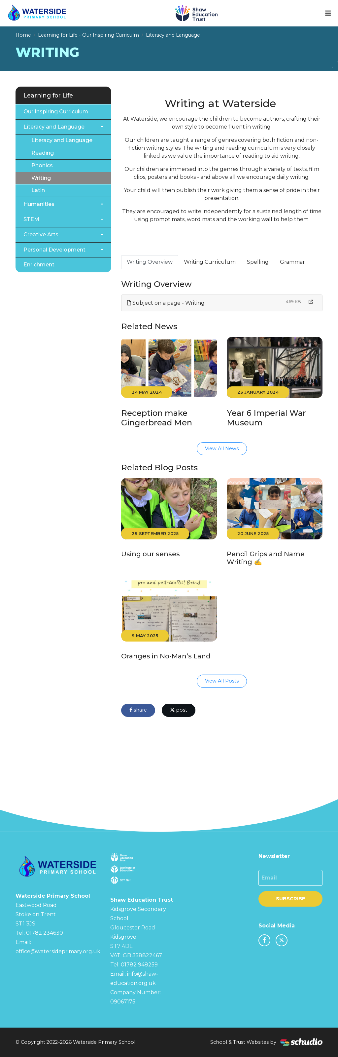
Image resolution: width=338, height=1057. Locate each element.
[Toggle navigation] (328, 13)
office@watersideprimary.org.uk (58, 951)
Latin (38, 190)
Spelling (258, 262)
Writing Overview (150, 262)
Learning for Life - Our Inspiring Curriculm (88, 35)
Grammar (292, 262)
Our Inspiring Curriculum (55, 111)
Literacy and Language (173, 35)
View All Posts (222, 681)
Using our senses (150, 554)
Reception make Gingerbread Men (156, 417)
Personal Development (54, 250)
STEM (31, 219)
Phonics (42, 165)
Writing (41, 178)
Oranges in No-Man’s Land (166, 656)
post (178, 710)
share (138, 710)
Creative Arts (40, 234)
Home (23, 35)
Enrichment (38, 264)
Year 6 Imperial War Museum (266, 417)
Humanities (38, 204)
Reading (42, 153)
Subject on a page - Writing (166, 303)
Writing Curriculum (210, 262)
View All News (222, 448)
